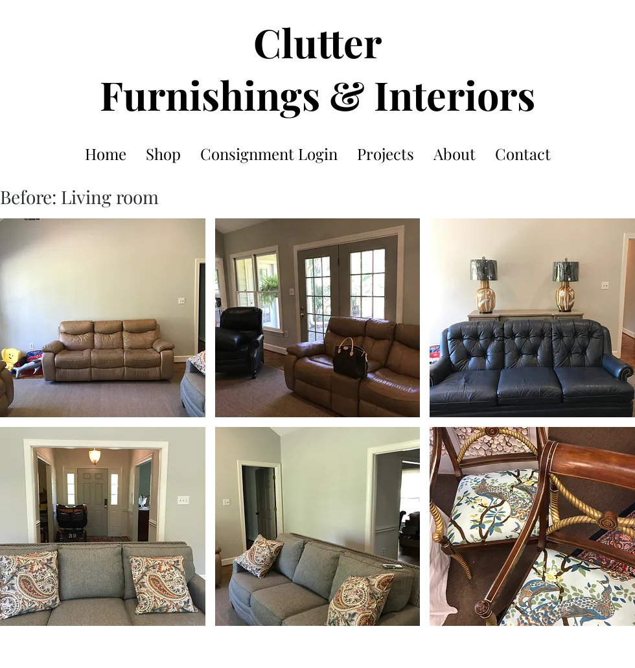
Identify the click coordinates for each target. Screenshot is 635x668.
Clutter (317, 42)
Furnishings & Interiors (317, 94)
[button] (102, 317)
